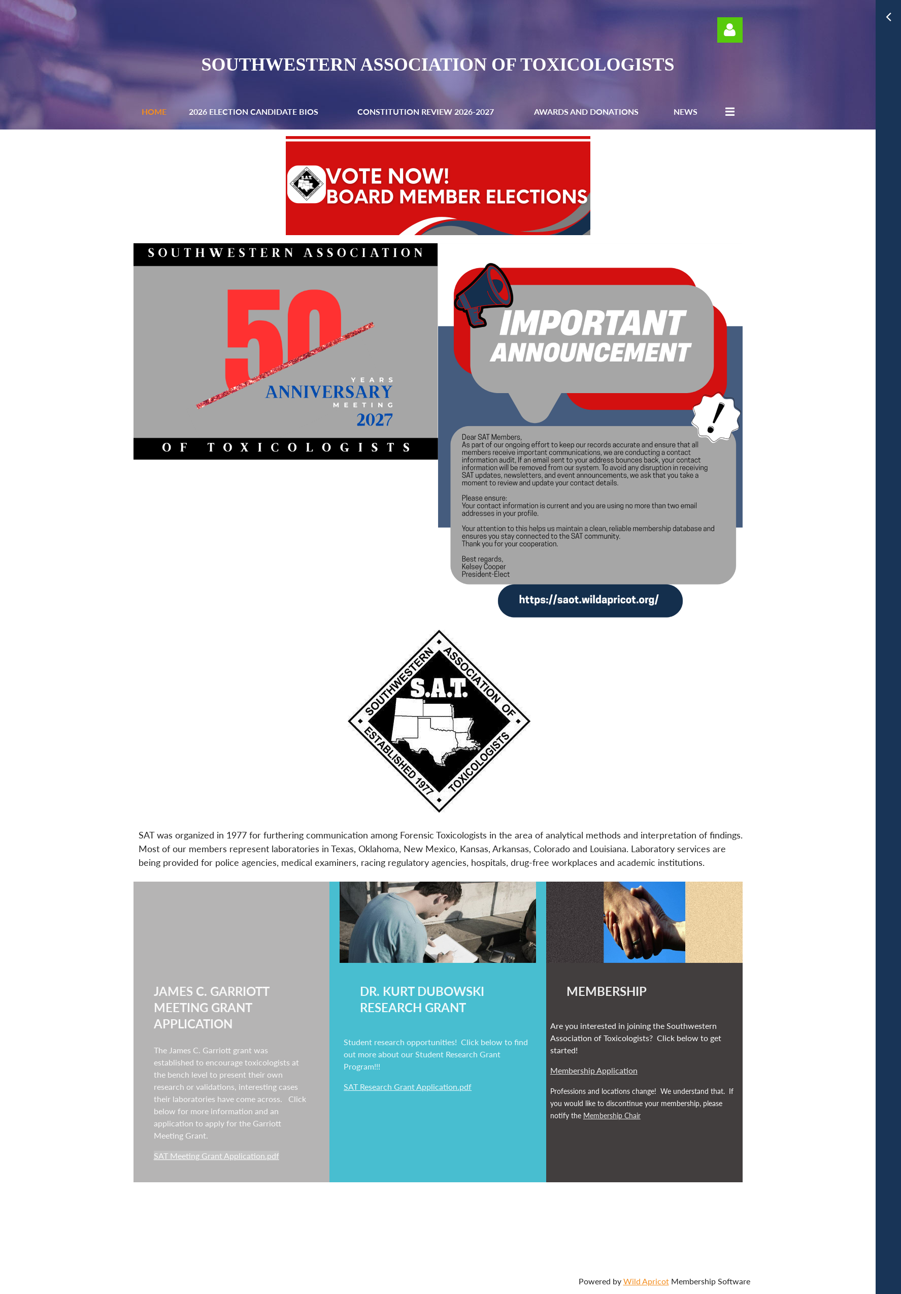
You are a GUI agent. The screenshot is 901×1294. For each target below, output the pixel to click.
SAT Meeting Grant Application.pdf (216, 1155)
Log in (730, 30)
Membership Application (594, 1070)
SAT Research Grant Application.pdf (408, 1086)
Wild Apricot (646, 1281)
